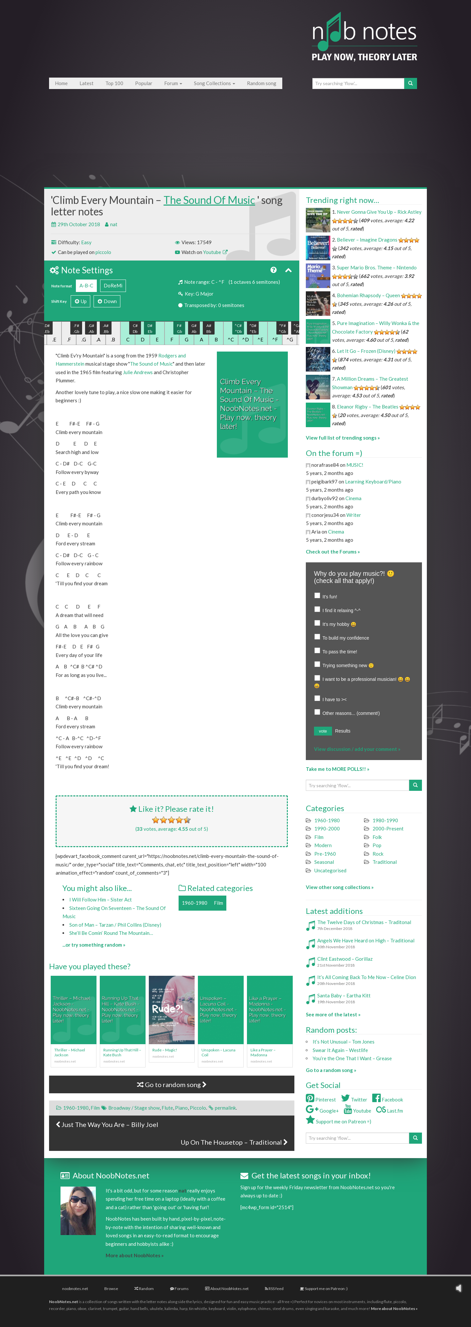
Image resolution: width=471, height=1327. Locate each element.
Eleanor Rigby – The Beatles (367, 406)
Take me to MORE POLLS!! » (337, 769)
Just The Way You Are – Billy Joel (107, 1124)
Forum (173, 83)
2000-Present (388, 828)
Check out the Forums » (333, 551)
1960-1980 (194, 903)
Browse (111, 1288)
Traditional (385, 862)
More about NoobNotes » (135, 1255)
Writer (353, 515)
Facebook (387, 1099)
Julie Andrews (138, 372)
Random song (261, 83)
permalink (225, 1108)
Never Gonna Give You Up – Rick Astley (379, 212)
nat (113, 224)
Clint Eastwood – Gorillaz (345, 959)
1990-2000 (327, 828)
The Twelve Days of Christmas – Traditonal (364, 922)
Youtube (215, 252)
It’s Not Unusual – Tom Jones (344, 1042)
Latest (86, 83)
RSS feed (274, 1288)
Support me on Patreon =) (338, 1121)
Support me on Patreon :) (324, 1288)
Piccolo (198, 1108)
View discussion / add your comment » (357, 749)
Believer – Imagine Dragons (367, 240)
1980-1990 (385, 820)
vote (323, 731)
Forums (179, 1288)
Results (343, 731)
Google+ (322, 1111)
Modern (323, 845)
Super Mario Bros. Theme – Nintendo (377, 267)
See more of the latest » (333, 1014)
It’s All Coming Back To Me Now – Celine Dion (366, 977)
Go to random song (172, 1084)
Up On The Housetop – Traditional (234, 1142)
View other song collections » (340, 887)
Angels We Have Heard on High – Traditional (365, 940)
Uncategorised (330, 870)
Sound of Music (156, 364)
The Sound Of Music (209, 199)
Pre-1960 (325, 854)
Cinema (353, 498)
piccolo (103, 252)
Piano (181, 1108)
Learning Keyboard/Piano (373, 481)
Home (61, 83)
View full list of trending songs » (343, 438)
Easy (86, 242)
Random (144, 1288)
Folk (377, 837)
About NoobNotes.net (227, 1288)
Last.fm (389, 1111)
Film (218, 903)
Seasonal (324, 862)
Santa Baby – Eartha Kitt (344, 995)
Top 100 (114, 83)
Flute (167, 1108)
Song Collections (214, 83)
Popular (143, 83)
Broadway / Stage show (134, 1108)
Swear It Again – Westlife (340, 1050)
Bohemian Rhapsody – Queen (368, 295)
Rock (378, 854)
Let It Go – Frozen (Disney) (366, 351)
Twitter (354, 1099)
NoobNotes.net (63, 1301)
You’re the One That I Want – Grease (352, 1058)
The (134, 364)
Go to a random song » (331, 1070)
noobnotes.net (75, 1288)
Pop (377, 845)
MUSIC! (354, 465)
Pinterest (321, 1099)
